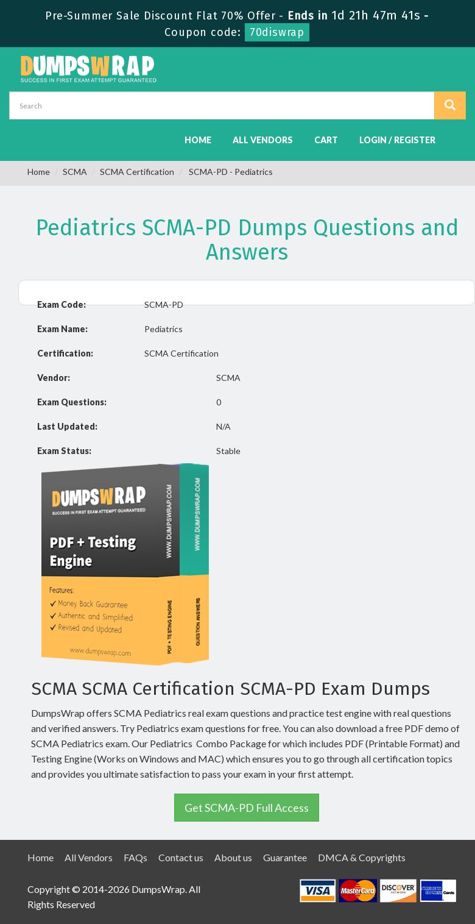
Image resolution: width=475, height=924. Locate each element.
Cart (326, 140)
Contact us (180, 857)
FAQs (135, 857)
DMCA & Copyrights (362, 857)
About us (233, 857)
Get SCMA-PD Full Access (247, 807)
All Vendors (263, 140)
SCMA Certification (137, 171)
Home (198, 140)
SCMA (75, 171)
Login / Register (397, 140)
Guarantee (285, 857)
